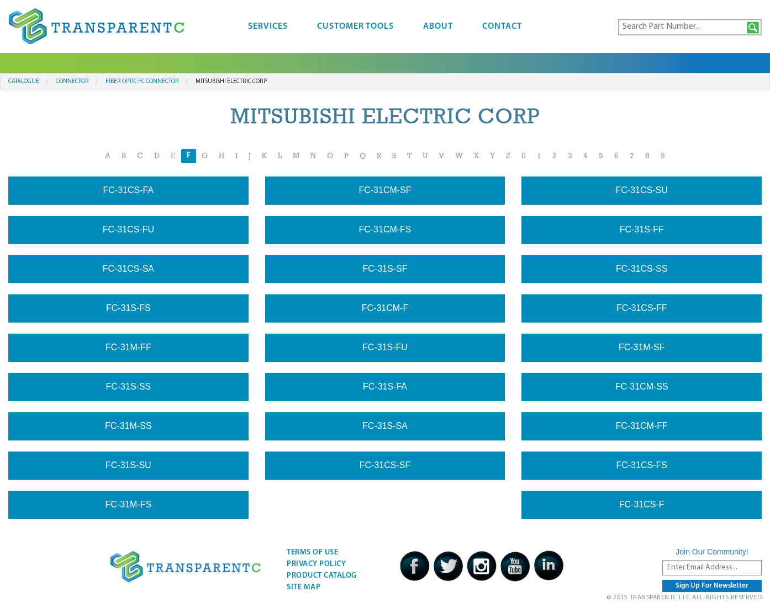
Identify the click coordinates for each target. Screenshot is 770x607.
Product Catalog (322, 576)
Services (268, 26)
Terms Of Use (312, 552)
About (438, 26)
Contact (502, 26)
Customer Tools (355, 26)
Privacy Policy (316, 564)
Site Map (303, 587)
